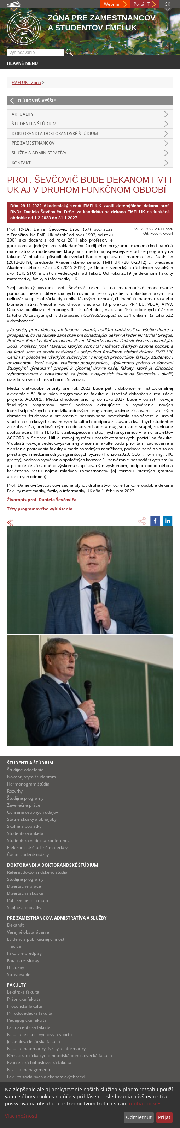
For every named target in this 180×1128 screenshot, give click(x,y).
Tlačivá (14, 946)
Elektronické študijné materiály (37, 847)
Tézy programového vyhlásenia (39, 509)
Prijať (164, 1117)
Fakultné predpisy (24, 953)
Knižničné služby (23, 960)
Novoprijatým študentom (31, 777)
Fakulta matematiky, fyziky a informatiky (46, 1048)
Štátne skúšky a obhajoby (32, 819)
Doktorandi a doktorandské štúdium (55, 134)
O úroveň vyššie (37, 101)
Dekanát (15, 925)
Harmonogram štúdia (28, 784)
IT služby (15, 967)
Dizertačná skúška (25, 893)
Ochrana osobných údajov (32, 812)
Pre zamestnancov (33, 143)
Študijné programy (25, 798)
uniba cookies (145, 1103)
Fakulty (16, 985)
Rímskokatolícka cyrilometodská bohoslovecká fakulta (59, 1056)
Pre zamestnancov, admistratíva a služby (56, 918)
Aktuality (23, 114)
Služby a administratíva (39, 153)
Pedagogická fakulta (27, 1020)
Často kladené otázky (28, 854)
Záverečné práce (23, 805)
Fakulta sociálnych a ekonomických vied (46, 1077)
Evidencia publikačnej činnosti (36, 939)
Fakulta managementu (29, 1070)
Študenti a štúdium (34, 124)
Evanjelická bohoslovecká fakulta (39, 1063)
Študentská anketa (25, 833)
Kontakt (21, 163)
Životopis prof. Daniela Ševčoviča (41, 500)
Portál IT (142, 4)
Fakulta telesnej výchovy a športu (39, 1034)
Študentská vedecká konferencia (39, 840)
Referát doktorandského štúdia (37, 872)
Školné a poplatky (24, 826)
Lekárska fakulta (23, 992)
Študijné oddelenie (25, 770)
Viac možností (21, 1115)
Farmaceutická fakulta (29, 1027)
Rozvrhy (15, 791)
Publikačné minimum (27, 900)
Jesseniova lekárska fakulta (33, 1041)
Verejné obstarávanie (28, 932)
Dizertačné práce (24, 886)
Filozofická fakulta (24, 1006)
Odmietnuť (139, 1117)
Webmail (112, 4)
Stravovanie (18, 974)
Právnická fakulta (24, 999)
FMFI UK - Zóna (26, 82)
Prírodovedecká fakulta (29, 1013)
